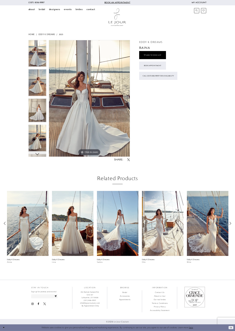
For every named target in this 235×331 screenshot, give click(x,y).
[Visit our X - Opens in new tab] (44, 304)
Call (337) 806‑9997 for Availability (161, 80)
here (191, 327)
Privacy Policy (160, 307)
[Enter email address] (46, 296)
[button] (199, 2)
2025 (61, 34)
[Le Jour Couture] (117, 17)
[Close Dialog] (4, 327)
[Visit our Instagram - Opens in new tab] (32, 304)
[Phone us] (37, 2)
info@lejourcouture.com (90, 303)
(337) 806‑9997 (90, 300)
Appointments (125, 300)
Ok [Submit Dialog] (230, 327)
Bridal (124, 292)
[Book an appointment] (117, 2)
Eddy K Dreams (47, 34)
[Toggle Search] (196, 10)
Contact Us (159, 292)
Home (31, 34)
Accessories (125, 296)
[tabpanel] (37, 54)
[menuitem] (37, 2)
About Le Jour (159, 296)
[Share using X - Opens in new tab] (128, 159)
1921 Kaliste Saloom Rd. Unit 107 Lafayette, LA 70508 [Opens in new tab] (90, 295)
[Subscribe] (59, 296)
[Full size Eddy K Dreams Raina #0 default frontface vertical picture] (89, 98)
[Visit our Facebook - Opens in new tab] (38, 304)
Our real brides (160, 300)
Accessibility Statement (159, 310)
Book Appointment (155, 68)
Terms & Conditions (160, 303)
